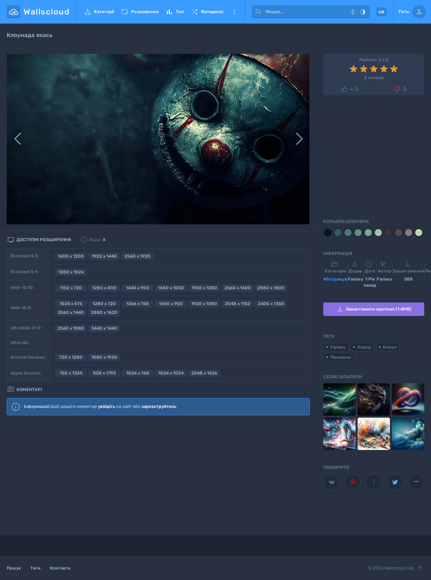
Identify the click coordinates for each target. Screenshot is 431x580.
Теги (35, 568)
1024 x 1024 (171, 373)
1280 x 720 (104, 303)
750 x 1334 (71, 373)
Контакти (60, 568)
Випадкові (207, 12)
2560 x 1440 (71, 312)
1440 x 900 (138, 287)
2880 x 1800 (271, 287)
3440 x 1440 (104, 328)
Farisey (337, 347)
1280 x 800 (104, 287)
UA (381, 11)
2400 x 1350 (271, 303)
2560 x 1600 (238, 287)
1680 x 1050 (171, 287)
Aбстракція (335, 279)
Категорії (99, 12)
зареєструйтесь (158, 406)
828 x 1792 (104, 373)
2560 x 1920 (138, 256)
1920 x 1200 (204, 287)
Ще (234, 12)
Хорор (364, 347)
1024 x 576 (71, 303)
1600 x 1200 (71, 256)
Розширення (140, 12)
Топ (174, 12)
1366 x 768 (137, 303)
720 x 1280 (70, 357)
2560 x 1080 (71, 328)
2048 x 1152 (237, 303)
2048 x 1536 (204, 373)
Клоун (389, 347)
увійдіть (106, 406)
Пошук (14, 568)
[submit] (258, 12)
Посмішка (340, 357)
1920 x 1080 (204, 303)
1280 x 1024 (71, 272)
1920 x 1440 (104, 256)
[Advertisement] (158, 475)
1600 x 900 (171, 303)
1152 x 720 (71, 287)
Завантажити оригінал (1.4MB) (373, 309)
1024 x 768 (137, 373)
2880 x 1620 (104, 312)
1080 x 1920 (104, 357)
